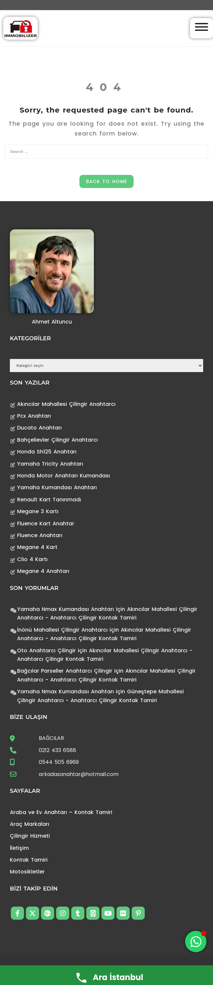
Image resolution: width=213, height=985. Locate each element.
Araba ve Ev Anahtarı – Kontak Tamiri (61, 812)
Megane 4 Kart (37, 547)
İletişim (19, 848)
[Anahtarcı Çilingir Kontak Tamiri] (20, 27)
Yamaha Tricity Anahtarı (50, 464)
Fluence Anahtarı (39, 535)
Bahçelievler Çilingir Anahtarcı (57, 440)
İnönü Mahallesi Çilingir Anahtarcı (62, 630)
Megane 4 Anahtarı (43, 571)
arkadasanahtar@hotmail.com (78, 774)
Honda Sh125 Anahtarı (46, 451)
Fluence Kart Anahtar (45, 523)
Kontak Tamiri (29, 860)
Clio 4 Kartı (32, 559)
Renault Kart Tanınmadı (49, 499)
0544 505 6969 (59, 762)
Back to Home (106, 181)
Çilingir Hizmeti (30, 836)
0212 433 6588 (57, 750)
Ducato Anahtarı (39, 427)
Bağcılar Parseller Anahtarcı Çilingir (64, 671)
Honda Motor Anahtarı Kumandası (63, 475)
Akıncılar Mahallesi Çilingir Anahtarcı (66, 404)
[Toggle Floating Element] (195, 941)
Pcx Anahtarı (34, 416)
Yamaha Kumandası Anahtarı (57, 487)
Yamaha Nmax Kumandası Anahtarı (65, 609)
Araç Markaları (29, 824)
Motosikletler (27, 871)
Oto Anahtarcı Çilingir (46, 650)
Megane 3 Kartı (37, 511)
